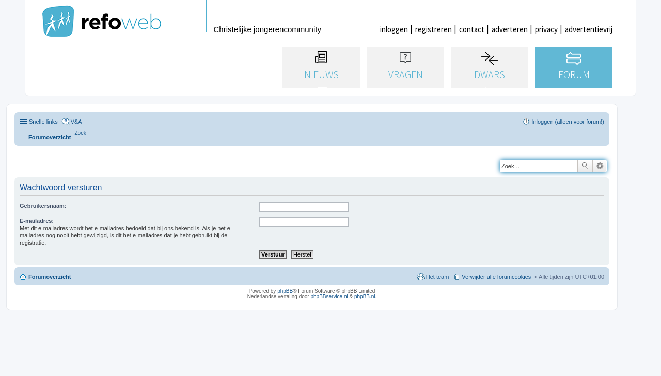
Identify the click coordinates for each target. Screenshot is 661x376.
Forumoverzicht (49, 277)
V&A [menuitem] (76, 121)
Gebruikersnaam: (43, 206)
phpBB (285, 291)
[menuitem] (80, 133)
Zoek (585, 166)
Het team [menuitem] (437, 277)
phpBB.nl (364, 296)
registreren (433, 29)
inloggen (394, 29)
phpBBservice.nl (329, 296)
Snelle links (43, 121)
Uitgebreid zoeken (600, 166)
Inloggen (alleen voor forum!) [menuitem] (567, 121)
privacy (546, 29)
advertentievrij (588, 29)
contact (471, 29)
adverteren (510, 29)
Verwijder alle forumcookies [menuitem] (496, 277)
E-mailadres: (37, 221)
